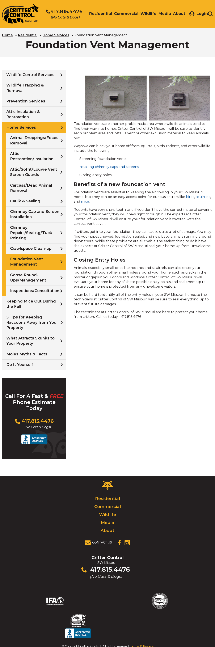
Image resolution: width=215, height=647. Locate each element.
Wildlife (107, 513)
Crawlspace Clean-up (30, 248)
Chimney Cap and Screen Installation (34, 214)
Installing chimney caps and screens (109, 166)
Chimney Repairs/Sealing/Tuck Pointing (31, 232)
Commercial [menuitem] (124, 14)
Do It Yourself (19, 364)
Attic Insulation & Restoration (23, 114)
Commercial (107, 505)
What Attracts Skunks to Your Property (30, 340)
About (107, 529)
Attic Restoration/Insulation (32, 156)
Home (7, 35)
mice (85, 201)
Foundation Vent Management (26, 261)
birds (190, 196)
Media (107, 521)
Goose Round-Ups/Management (28, 277)
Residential (27, 35)
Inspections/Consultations (36, 290)
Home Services (56, 35)
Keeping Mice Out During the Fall (31, 303)
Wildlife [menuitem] (146, 14)
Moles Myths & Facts (26, 353)
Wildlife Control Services (30, 74)
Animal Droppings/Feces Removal (34, 140)
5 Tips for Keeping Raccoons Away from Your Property (32, 321)
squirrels (203, 196)
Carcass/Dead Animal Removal (31, 187)
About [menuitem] (177, 14)
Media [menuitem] (162, 14)
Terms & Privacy (142, 635)
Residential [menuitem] (98, 14)
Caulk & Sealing (25, 200)
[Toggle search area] (210, 14)
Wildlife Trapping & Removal (25, 87)
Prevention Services (25, 100)
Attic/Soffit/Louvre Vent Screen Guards (33, 172)
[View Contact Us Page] (99, 542)
